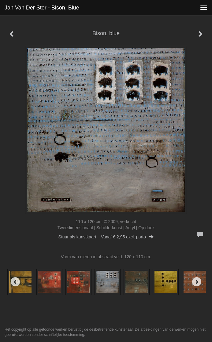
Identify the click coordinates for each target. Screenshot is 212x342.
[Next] (196, 281)
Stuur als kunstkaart (106, 236)
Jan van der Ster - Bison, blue (42, 8)
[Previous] (15, 281)
